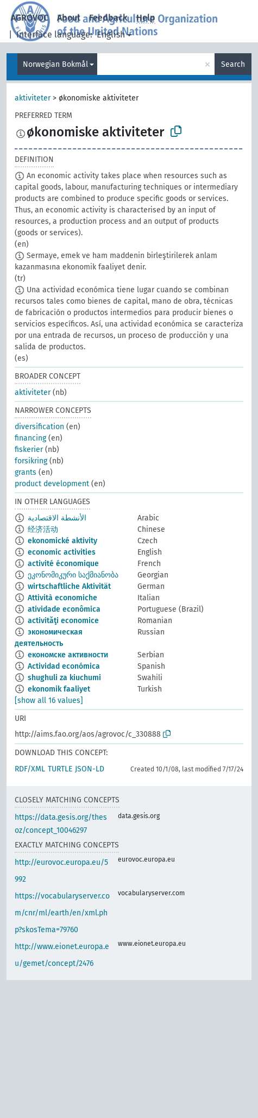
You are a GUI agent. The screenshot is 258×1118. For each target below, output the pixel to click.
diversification (39, 426)
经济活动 (43, 529)
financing (30, 438)
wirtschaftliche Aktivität (69, 586)
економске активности (68, 655)
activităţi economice (63, 620)
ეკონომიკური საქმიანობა (73, 575)
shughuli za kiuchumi (64, 677)
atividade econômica (64, 609)
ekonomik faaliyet (59, 689)
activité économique (63, 563)
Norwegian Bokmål (55, 64)
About (68, 17)
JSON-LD (89, 769)
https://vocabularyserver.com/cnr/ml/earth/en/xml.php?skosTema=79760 (62, 912)
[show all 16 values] (49, 700)
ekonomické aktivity (62, 540)
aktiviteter (33, 98)
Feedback (108, 17)
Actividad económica (64, 666)
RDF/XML (30, 769)
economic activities (62, 552)
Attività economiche (62, 597)
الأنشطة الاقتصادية (57, 518)
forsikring (31, 461)
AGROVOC (29, 17)
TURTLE (60, 769)
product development (52, 483)
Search (233, 64)
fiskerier (29, 449)
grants (25, 472)
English (111, 34)
